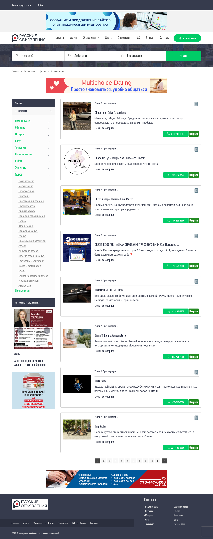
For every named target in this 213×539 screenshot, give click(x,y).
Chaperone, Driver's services (110, 112)
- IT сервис (148, 515)
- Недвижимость (151, 506)
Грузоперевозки (26, 206)
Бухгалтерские (26, 181)
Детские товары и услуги (31, 256)
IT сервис (20, 134)
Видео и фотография (29, 266)
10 (152, 461)
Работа (18, 161)
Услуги (73, 37)
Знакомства (124, 37)
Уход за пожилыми (28, 281)
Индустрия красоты (28, 251)
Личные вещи (22, 291)
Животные (20, 167)
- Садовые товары (181, 506)
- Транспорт (149, 524)
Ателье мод (24, 286)
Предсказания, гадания (31, 201)
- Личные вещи (179, 524)
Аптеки (22, 246)
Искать (185, 56)
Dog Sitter (100, 426)
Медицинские (25, 186)
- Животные (178, 515)
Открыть (193, 134)
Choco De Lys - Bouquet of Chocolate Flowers (120, 158)
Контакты (164, 37)
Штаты (108, 37)
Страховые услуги (28, 231)
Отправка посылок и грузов (33, 276)
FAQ (138, 37)
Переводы (23, 196)
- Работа (176, 511)
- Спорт (147, 519)
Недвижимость (23, 121)
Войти (40, 5)
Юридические (25, 226)
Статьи (149, 37)
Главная (59, 37)
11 (158, 461)
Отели (21, 271)
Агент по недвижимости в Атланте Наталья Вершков (29, 362)
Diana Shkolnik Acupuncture (110, 335)
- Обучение (148, 511)
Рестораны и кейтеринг (31, 261)
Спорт (18, 141)
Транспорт (20, 147)
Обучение (20, 127)
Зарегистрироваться (21, 5)
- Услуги (176, 519)
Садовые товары (23, 154)
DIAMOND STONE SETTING (109, 290)
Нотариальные (26, 191)
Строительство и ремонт (31, 216)
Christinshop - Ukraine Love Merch (114, 199)
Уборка (22, 236)
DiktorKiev (100, 381)
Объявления (89, 37)
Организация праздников (32, 241)
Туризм (22, 221)
